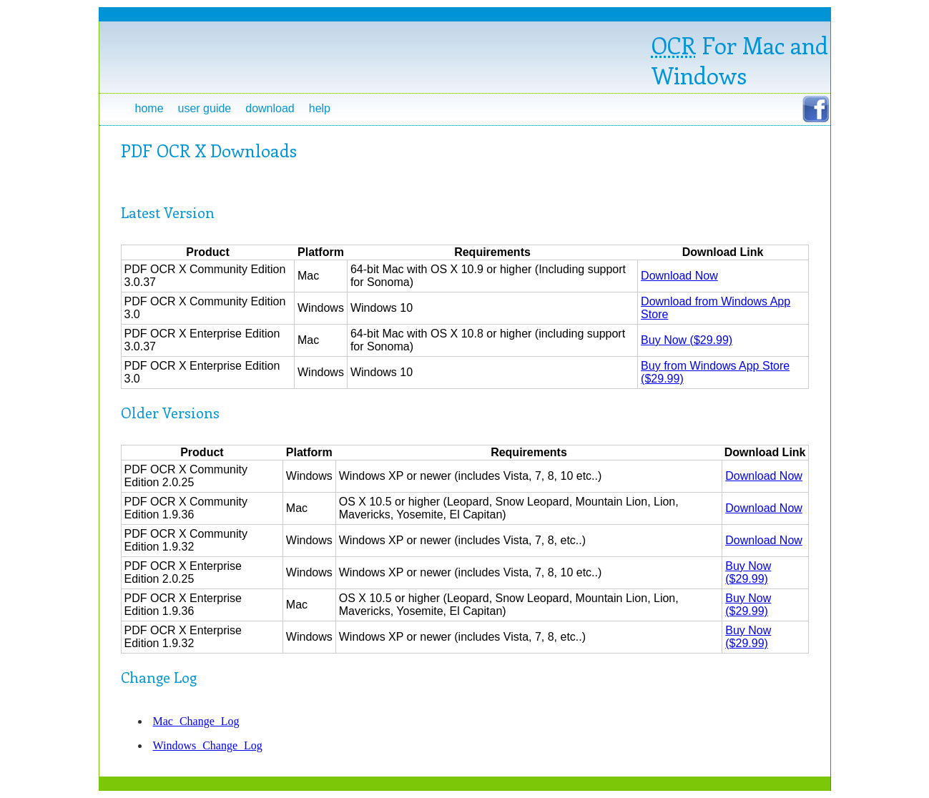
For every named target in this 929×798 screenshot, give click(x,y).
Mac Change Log (196, 721)
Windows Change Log (207, 745)
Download (270, 108)
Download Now (679, 276)
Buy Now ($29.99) (686, 340)
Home (149, 108)
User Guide (205, 108)
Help (319, 108)
